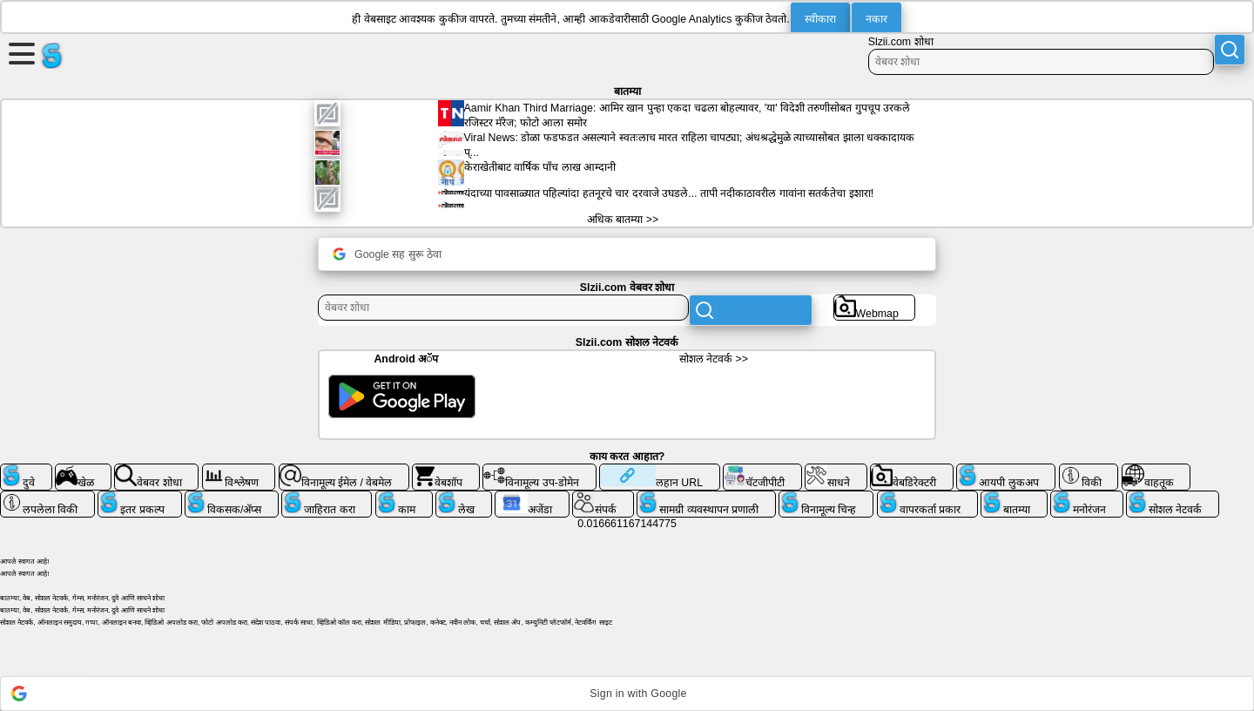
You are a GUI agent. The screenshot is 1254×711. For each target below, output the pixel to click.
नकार (876, 19)
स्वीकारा (820, 19)
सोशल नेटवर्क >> (713, 359)
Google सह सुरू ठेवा (387, 254)
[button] (627, 693)
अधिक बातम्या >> (622, 219)
